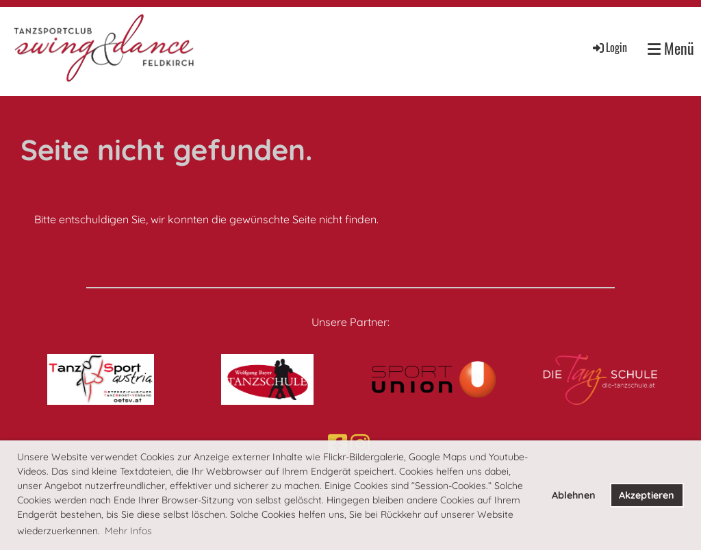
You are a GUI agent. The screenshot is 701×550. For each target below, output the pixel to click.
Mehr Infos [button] (128, 531)
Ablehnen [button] (574, 495)
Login (609, 47)
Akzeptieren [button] (646, 495)
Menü (671, 48)
